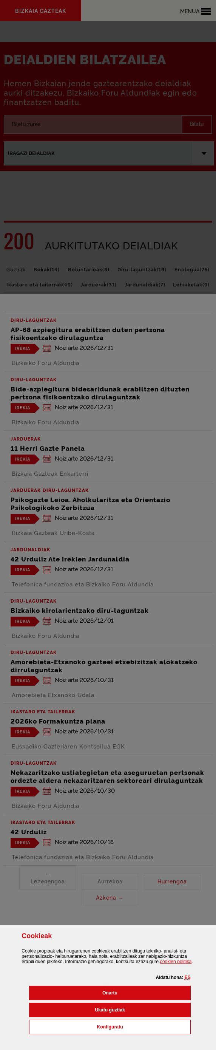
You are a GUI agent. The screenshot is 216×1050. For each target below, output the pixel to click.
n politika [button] (176, 961)
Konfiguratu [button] (143, 1026)
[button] (187, 977)
